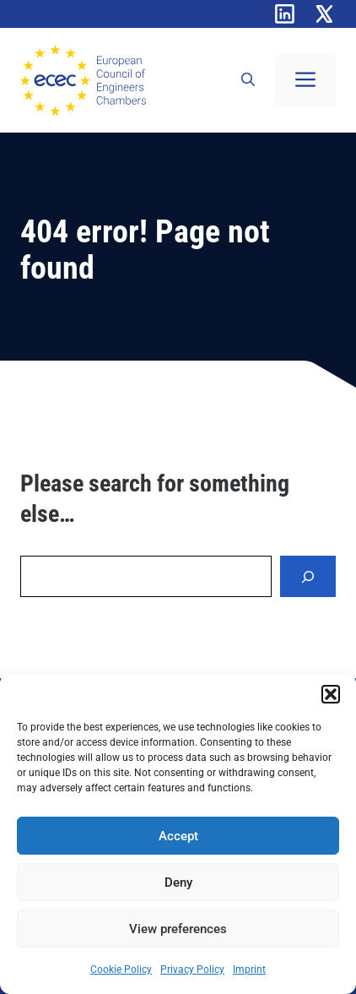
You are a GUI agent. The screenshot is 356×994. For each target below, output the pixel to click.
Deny (178, 882)
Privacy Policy (192, 969)
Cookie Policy (121, 969)
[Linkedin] (284, 14)
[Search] (308, 576)
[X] (324, 14)
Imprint (249, 969)
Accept (178, 836)
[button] (330, 694)
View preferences (178, 929)
